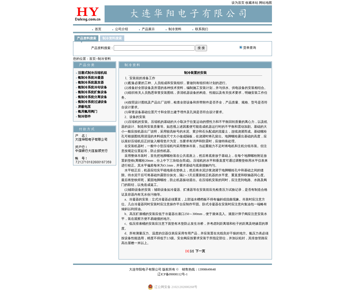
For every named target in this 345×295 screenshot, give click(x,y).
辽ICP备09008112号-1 (172, 274)
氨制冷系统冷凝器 (91, 77)
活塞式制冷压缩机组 (92, 73)
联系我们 (201, 29)
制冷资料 (174, 29)
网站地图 (265, 3)
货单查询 (249, 48)
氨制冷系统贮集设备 (92, 92)
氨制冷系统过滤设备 (92, 102)
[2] (192, 251)
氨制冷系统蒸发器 (91, 82)
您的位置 (79, 59)
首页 (98, 29)
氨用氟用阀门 (87, 111)
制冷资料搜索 (112, 38)
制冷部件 (84, 116)
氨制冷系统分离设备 (92, 97)
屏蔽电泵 (84, 107)
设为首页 (238, 3)
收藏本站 (251, 3)
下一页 (200, 251)
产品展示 (148, 29)
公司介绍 (121, 29)
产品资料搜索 (86, 38)
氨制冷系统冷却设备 (92, 87)
